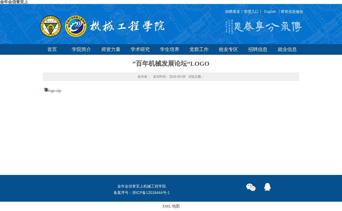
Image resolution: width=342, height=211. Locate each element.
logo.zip (54, 90)
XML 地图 (171, 206)
